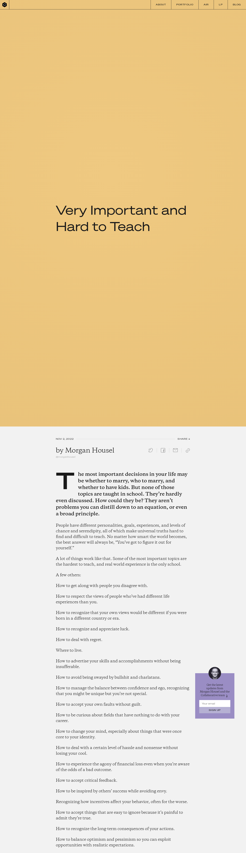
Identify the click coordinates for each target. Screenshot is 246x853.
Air (206, 4)
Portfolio (184, 4)
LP (221, 4)
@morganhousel (65, 457)
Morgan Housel (89, 450)
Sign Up (215, 710)
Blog (237, 4)
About (161, 4)
